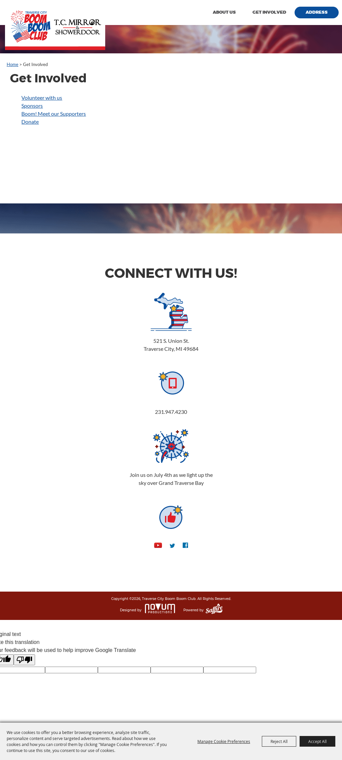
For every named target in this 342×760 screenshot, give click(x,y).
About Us (224, 12)
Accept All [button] (317, 741)
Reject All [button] (279, 741)
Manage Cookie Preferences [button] (223, 741)
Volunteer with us (41, 97)
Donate (30, 121)
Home (12, 64)
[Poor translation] (24, 659)
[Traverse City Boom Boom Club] (55, 25)
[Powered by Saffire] (214, 610)
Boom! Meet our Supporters (53, 113)
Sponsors (32, 105)
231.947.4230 (171, 412)
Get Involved (269, 12)
